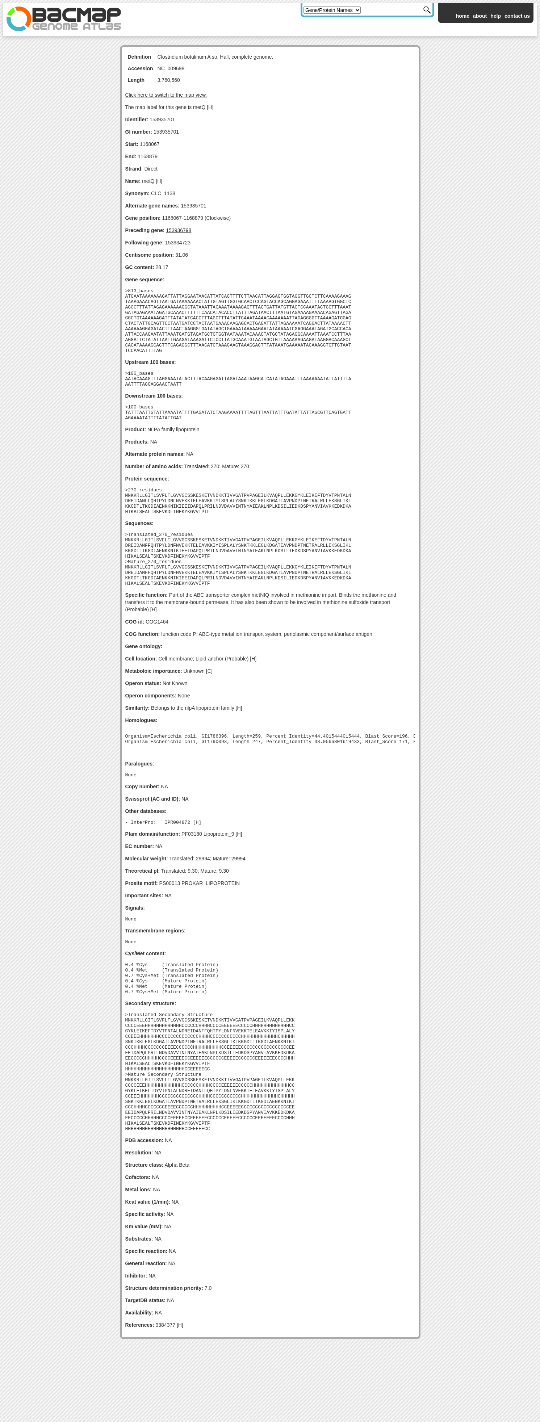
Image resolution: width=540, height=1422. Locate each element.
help (495, 16)
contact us (517, 16)
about (480, 16)
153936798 (178, 230)
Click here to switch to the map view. (166, 95)
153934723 (178, 243)
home (462, 16)
